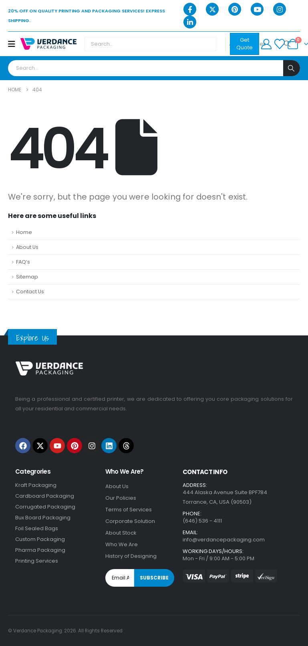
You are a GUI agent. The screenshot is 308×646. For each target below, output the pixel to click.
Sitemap (27, 276)
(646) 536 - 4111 (202, 521)
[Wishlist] (279, 44)
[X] (212, 9)
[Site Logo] (48, 44)
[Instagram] (279, 9)
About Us (27, 247)
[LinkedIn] (189, 22)
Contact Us (30, 291)
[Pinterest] (234, 9)
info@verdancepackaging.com (224, 539)
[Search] (291, 68)
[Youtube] (257, 9)
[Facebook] (189, 9)
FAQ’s (23, 261)
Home (24, 232)
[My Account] (266, 44)
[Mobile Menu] (14, 44)
